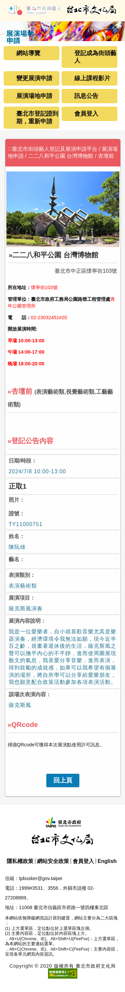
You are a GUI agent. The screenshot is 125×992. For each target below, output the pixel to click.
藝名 (14, 559)
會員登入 (86, 113)
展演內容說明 (25, 621)
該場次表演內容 (27, 694)
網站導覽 (28, 53)
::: (10, 148)
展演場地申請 (34, 96)
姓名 (14, 536)
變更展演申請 (34, 78)
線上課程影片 (92, 78)
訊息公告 (86, 96)
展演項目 (19, 598)
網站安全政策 (53, 861)
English (107, 861)
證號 (14, 513)
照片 (14, 500)
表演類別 (19, 575)
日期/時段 (20, 461)
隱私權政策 (20, 861)
